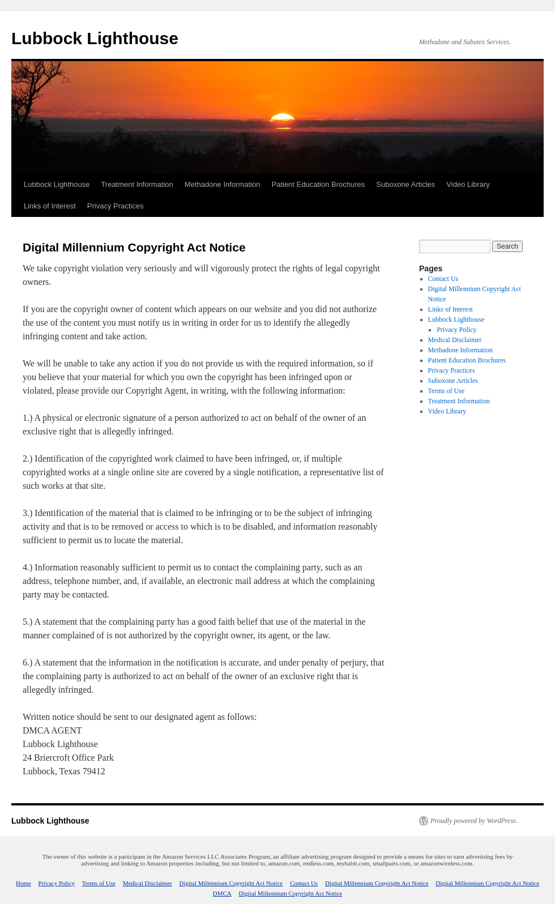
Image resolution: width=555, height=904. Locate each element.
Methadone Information (223, 184)
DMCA (222, 893)
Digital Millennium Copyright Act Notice (231, 883)
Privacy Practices (115, 206)
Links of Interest (50, 206)
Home (23, 883)
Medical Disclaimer (455, 340)
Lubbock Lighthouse (94, 38)
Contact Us (443, 279)
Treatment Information (137, 184)
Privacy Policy (456, 330)
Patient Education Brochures (318, 184)
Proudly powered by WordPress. (474, 821)
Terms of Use (446, 391)
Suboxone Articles (405, 184)
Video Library (467, 184)
